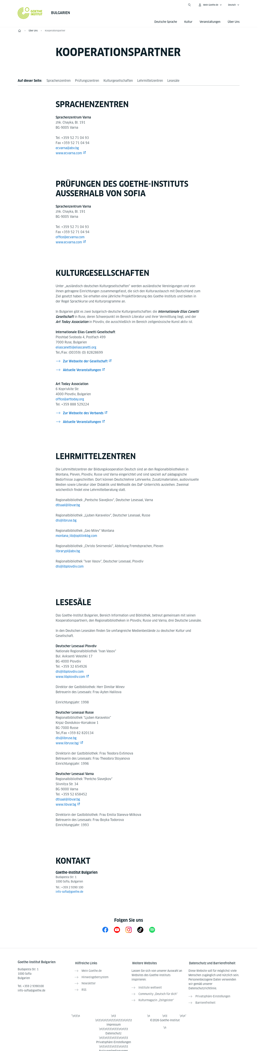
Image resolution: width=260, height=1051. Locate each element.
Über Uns (234, 22)
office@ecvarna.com (70, 237)
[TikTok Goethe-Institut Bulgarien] (140, 930)
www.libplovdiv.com (70, 677)
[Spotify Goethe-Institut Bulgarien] (152, 930)
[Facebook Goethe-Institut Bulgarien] (105, 930)
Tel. (31, 986)
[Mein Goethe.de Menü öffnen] (210, 5)
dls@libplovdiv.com (70, 566)
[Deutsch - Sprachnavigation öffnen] (234, 5)
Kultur (188, 22)
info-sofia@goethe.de (69, 892)
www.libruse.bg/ (67, 743)
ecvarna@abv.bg (67, 148)
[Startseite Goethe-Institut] (30, 13)
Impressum (114, 1022)
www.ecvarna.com (69, 153)
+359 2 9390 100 (72, 887)
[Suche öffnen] (189, 5)
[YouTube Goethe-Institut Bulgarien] (117, 930)
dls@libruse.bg (66, 520)
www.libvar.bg (66, 804)
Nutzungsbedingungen (113, 1048)
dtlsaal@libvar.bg (68, 505)
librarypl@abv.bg (68, 551)
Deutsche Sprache (165, 22)
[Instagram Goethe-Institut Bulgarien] (128, 930)
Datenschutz (113, 1031)
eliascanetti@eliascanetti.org (76, 347)
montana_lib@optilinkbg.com (76, 536)
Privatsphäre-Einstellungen (113, 1039)
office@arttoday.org (70, 399)
